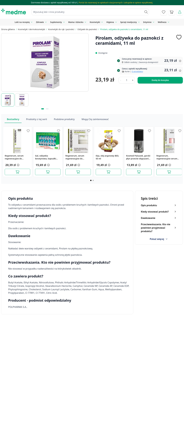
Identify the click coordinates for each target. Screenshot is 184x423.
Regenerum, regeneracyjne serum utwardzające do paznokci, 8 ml (166, 157)
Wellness (162, 22)
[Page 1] (90, 180)
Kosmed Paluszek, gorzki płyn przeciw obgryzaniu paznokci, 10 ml (138, 157)
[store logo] (13, 11)
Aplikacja (92, 417)
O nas (59, 410)
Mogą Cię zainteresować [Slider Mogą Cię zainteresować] (95, 119)
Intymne (147, 22)
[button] (17, 165)
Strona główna (8, 29)
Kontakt (60, 397)
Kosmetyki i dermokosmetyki (31, 29)
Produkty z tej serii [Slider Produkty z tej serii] (36, 119)
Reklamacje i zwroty (146, 404)
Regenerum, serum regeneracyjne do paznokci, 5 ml (14, 157)
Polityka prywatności (146, 397)
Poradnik (92, 397)
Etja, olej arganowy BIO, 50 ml (107, 157)
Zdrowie (40, 22)
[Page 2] (93, 180)
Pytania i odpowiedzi (99, 410)
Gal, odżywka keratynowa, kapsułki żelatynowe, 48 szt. (45, 157)
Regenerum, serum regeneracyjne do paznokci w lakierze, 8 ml (77, 157)
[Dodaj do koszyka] (17, 172)
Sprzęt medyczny (128, 22)
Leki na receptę (22, 22)
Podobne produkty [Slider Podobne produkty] (64, 119)
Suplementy (56, 22)
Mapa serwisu (95, 404)
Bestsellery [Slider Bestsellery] (13, 119)
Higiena (110, 22)
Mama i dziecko (76, 22)
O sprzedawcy (137, 71)
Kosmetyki (95, 22)
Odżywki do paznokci (87, 29)
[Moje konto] (180, 12)
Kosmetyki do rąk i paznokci (61, 29)
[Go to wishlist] (163, 12)
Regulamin (61, 404)
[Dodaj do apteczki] (179, 37)
